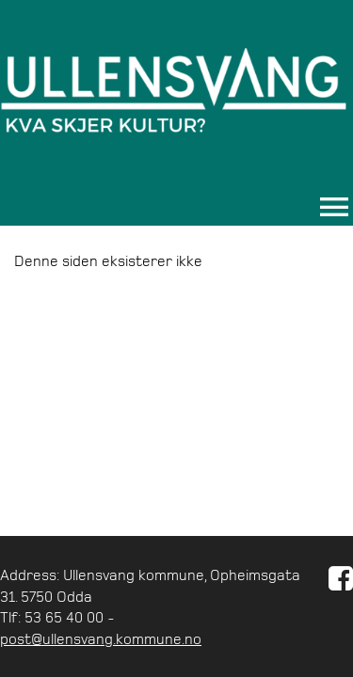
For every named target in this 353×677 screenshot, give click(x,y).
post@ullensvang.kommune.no (100, 638)
